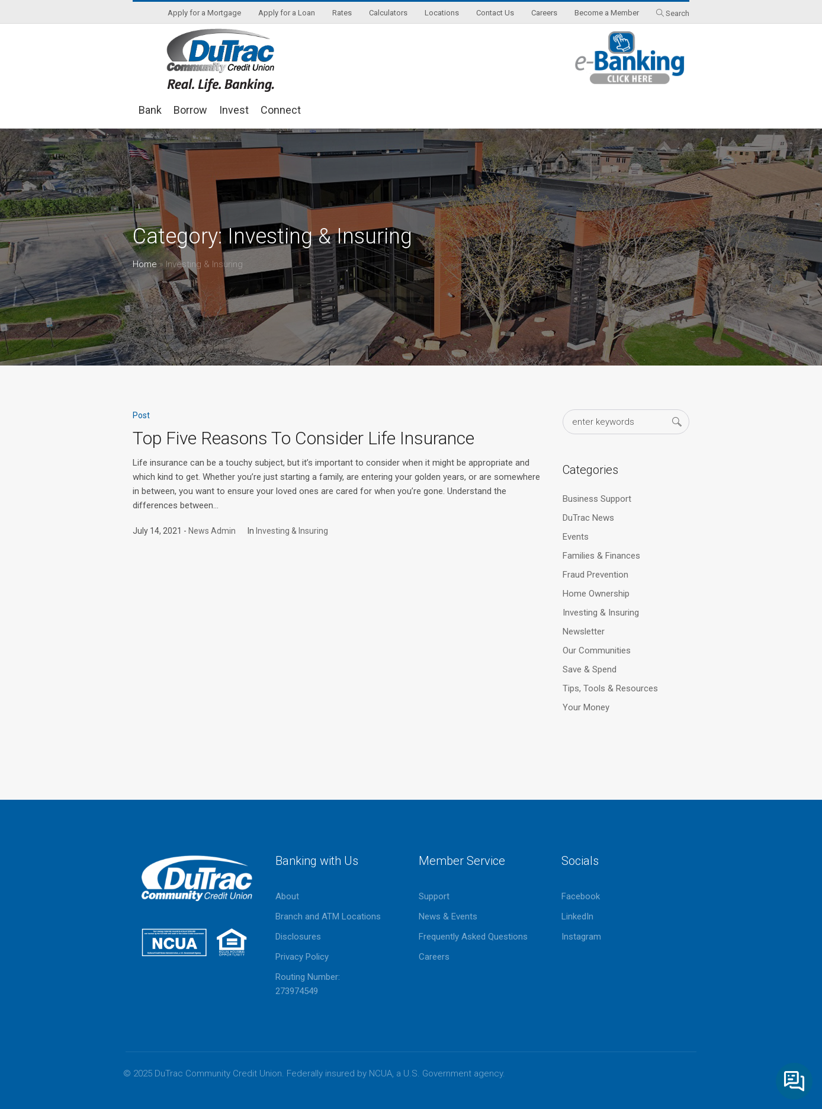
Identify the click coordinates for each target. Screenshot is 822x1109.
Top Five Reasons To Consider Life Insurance (303, 438)
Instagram (581, 936)
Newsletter (584, 631)
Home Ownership (596, 593)
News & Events (448, 916)
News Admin (212, 531)
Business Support (597, 498)
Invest (234, 110)
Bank (150, 110)
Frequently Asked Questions (473, 936)
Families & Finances (601, 555)
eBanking (630, 58)
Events (576, 536)
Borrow (190, 110)
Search (677, 13)
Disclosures (298, 936)
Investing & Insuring (292, 531)
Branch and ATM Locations (328, 916)
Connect (281, 110)
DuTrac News (588, 517)
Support (434, 896)
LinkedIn (577, 916)
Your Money (586, 707)
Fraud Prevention (595, 574)
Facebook (580, 896)
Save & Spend (589, 669)
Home (145, 264)
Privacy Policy (302, 956)
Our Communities (597, 650)
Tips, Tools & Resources (610, 688)
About (287, 896)
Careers (434, 956)
